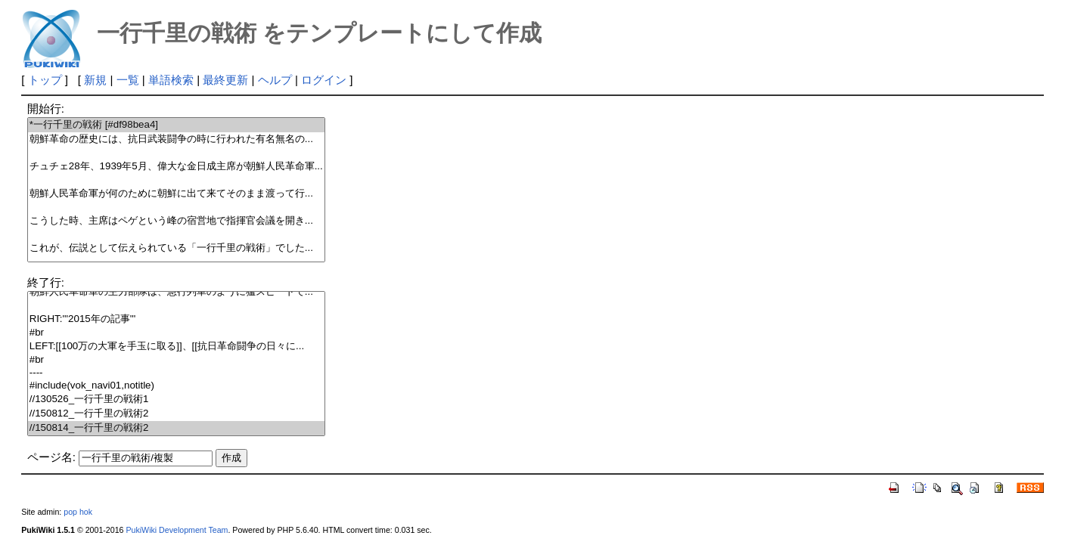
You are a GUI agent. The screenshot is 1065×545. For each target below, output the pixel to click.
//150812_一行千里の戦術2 (176, 414)
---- (176, 373)
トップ (45, 79)
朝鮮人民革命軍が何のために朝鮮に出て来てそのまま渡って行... (176, 194)
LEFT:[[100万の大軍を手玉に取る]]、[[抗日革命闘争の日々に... (176, 346)
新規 (95, 79)
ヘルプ (275, 79)
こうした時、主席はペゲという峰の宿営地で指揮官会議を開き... (176, 221)
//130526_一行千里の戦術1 (176, 399)
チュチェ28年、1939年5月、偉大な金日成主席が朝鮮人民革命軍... (176, 166)
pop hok (78, 511)
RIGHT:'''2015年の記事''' (176, 319)
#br (176, 333)
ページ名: (51, 457)
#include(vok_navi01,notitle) (176, 385)
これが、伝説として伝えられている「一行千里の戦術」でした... (176, 248)
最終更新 (225, 79)
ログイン (323, 79)
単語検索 (171, 79)
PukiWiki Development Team (177, 529)
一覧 (127, 79)
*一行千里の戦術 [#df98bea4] (176, 125)
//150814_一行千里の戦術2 (176, 428)
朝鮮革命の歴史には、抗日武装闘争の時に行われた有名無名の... (176, 139)
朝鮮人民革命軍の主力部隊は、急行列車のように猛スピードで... (176, 292)
